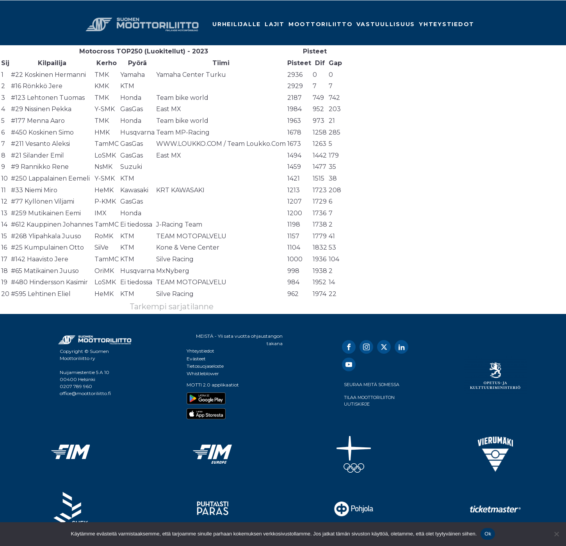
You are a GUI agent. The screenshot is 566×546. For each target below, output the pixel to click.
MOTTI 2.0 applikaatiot (213, 385)
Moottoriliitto (320, 24)
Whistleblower (203, 373)
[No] (556, 534)
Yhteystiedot (446, 24)
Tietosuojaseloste (205, 366)
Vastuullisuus (385, 24)
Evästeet (196, 359)
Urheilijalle (236, 24)
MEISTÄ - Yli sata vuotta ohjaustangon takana (239, 339)
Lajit (275, 24)
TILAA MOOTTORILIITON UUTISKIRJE (369, 401)
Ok (487, 534)
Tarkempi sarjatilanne (172, 306)
